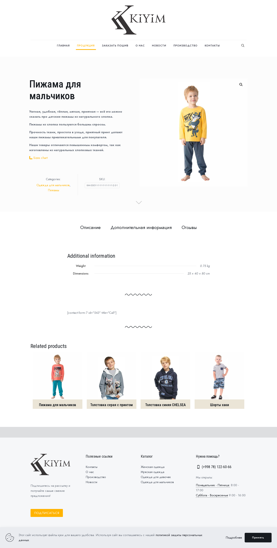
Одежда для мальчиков (53, 185)
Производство (96, 477)
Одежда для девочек (156, 477)
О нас (90, 472)
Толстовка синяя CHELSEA (165, 405)
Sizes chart (40, 158)
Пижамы (53, 190)
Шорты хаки (219, 405)
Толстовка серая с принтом (111, 405)
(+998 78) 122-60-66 (213, 467)
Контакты (91, 467)
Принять (258, 538)
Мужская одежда (152, 472)
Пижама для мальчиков (57, 405)
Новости (91, 482)
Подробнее (234, 537)
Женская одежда (152, 467)
